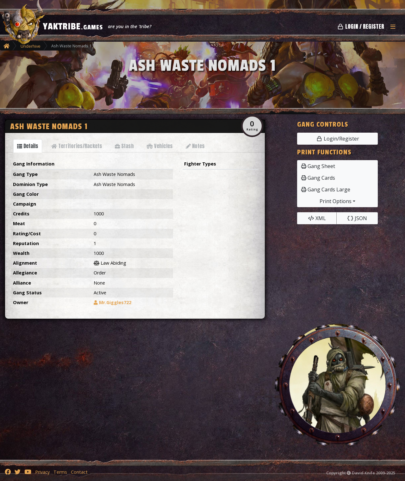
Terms (60, 472)
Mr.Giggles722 (112, 302)
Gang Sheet (318, 166)
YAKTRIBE (73, 26)
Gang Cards (318, 177)
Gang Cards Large (325, 189)
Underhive (30, 46)
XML (317, 218)
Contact (79, 472)
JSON (357, 218)
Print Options (336, 201)
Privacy (42, 472)
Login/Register (337, 138)
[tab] (27, 146)
